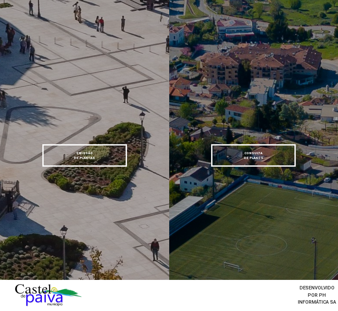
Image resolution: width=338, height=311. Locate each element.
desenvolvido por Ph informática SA (317, 295)
